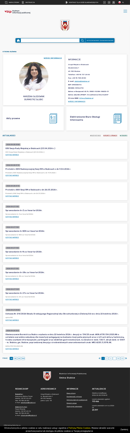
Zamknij (124, 429)
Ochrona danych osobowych (77, 400)
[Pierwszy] (100, 358)
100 (23, 358)
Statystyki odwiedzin (74, 406)
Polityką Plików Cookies (79, 428)
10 (11, 358)
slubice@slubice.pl (82, 81)
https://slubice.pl (86, 98)
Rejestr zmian (72, 403)
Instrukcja (28, 2)
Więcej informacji (76, 101)
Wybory (123, 135)
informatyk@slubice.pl (29, 415)
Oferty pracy (110, 135)
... (114, 358)
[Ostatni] (126, 358)
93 (122, 358)
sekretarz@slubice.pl (28, 402)
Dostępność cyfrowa (74, 396)
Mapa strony (12, 2)
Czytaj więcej (12, 155)
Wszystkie (95, 135)
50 (19, 358)
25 (15, 358)
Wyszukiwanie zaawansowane (100, 40)
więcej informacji (53, 58)
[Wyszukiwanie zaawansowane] (50, 40)
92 (118, 358)
